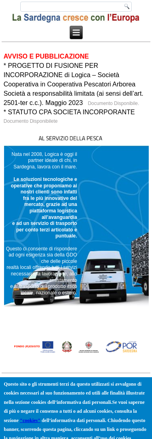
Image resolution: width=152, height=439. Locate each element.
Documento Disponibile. (112, 103)
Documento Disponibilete (31, 121)
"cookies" (30, 422)
